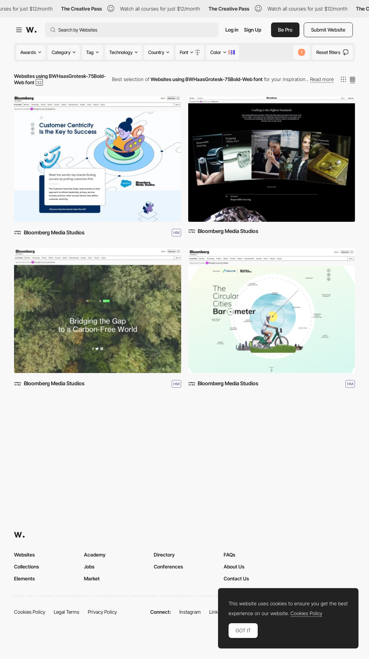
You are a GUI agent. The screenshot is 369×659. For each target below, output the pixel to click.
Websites (24, 555)
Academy (95, 555)
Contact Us (236, 578)
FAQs (229, 555)
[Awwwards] (31, 30)
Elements (24, 578)
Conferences (168, 567)
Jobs (89, 567)
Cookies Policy (29, 612)
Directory (164, 555)
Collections (26, 567)
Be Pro (285, 30)
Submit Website (328, 30)
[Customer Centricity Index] (97, 159)
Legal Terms (66, 612)
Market (92, 578)
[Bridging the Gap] (97, 310)
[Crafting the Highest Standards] (271, 159)
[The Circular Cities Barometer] (271, 310)
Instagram (190, 612)
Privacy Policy (102, 612)
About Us (234, 567)
